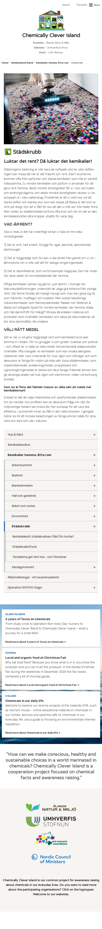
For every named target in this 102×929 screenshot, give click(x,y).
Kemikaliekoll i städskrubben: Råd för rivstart (43, 536)
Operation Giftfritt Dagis (25, 587)
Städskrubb (21, 526)
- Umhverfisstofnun (51, 47)
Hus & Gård (15, 434)
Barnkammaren (22, 485)
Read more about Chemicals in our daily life (31, 732)
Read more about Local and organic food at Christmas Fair (41, 685)
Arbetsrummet (22, 465)
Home (5, 63)
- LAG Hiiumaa (51, 52)
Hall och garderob (24, 496)
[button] (94, 5)
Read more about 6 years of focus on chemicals (34, 642)
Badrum (17, 475)
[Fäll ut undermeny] (94, 435)
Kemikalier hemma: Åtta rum (52, 63)
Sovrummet (20, 516)
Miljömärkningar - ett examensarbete (33, 577)
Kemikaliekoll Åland (22, 63)
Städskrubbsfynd (24, 547)
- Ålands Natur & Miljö (51, 42)
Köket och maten (23, 506)
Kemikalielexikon (19, 445)
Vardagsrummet (23, 567)
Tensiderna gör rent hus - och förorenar (39, 557)
